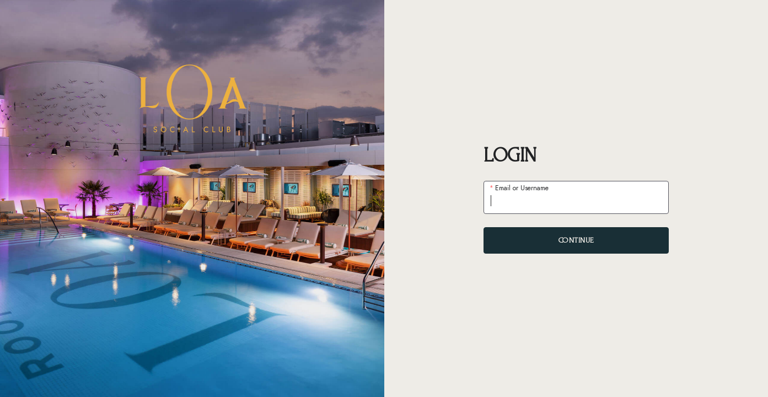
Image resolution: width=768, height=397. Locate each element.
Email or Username (521, 188)
